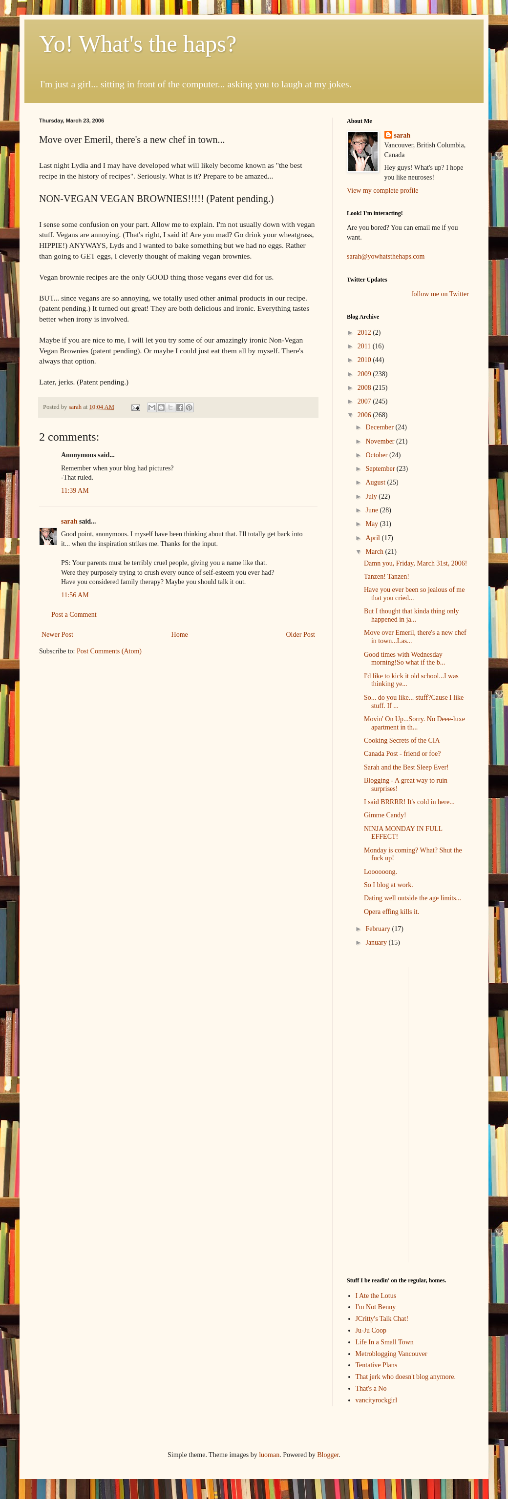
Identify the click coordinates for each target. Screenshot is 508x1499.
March (375, 551)
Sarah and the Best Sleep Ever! (406, 767)
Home (179, 634)
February (378, 928)
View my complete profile (383, 190)
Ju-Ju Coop (371, 1330)
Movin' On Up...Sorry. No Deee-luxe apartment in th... (414, 723)
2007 (365, 401)
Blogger (328, 1454)
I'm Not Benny (376, 1307)
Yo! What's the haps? (137, 44)
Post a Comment (74, 614)
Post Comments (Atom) (109, 651)
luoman (269, 1454)
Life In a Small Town (385, 1342)
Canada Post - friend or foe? (402, 753)
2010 (365, 360)
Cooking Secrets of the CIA (402, 740)
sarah (75, 407)
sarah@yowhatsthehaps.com (385, 256)
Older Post (301, 634)
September (380, 468)
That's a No (371, 1388)
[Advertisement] (376, 1113)
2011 (365, 346)
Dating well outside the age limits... (412, 898)
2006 (365, 415)
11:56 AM (75, 595)
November (380, 441)
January (376, 942)
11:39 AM (75, 490)
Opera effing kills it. (391, 911)
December (380, 427)
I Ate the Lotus (376, 1295)
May (372, 523)
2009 (365, 374)
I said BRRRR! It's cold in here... (409, 802)
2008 (365, 387)
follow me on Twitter (440, 294)
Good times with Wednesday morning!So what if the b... (404, 659)
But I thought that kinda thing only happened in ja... (411, 615)
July (372, 496)
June (372, 510)
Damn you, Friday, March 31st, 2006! (415, 563)
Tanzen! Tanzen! (386, 576)
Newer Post (57, 634)
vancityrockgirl (377, 1400)
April (373, 538)
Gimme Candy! (385, 815)
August (376, 482)
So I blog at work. (388, 885)
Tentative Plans (377, 1365)
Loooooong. (380, 871)
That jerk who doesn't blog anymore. (406, 1376)
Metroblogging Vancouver (391, 1353)
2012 (365, 332)
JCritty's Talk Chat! (382, 1318)
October (377, 455)
